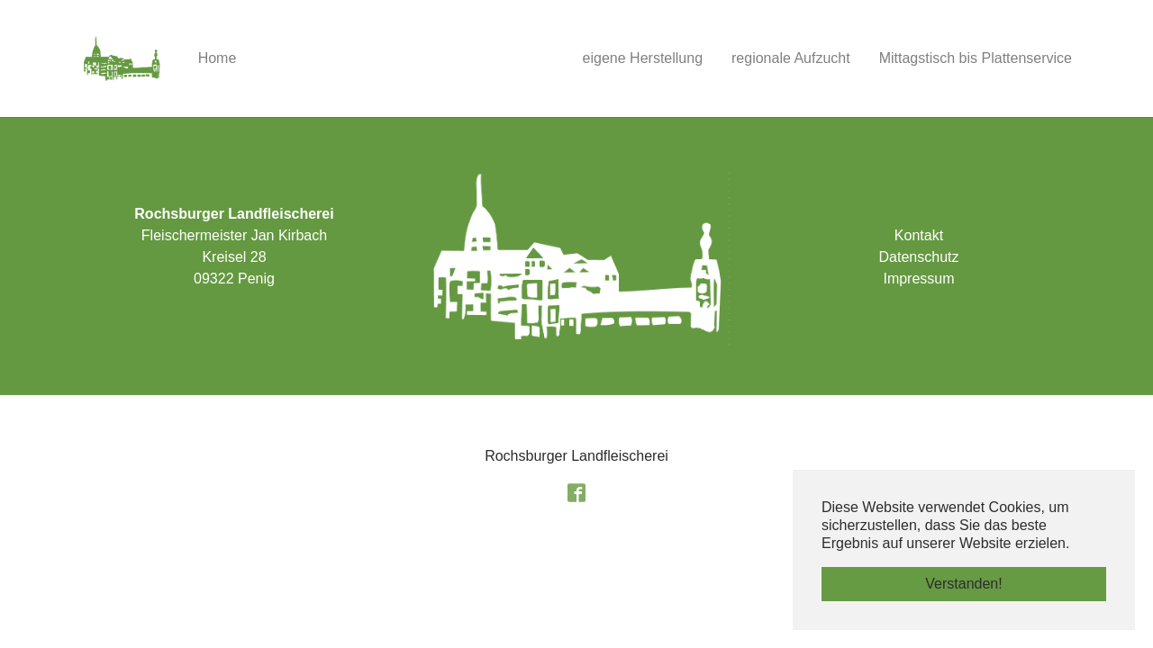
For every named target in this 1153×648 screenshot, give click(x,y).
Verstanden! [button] (963, 583)
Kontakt (918, 235)
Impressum (918, 278)
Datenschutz (919, 257)
